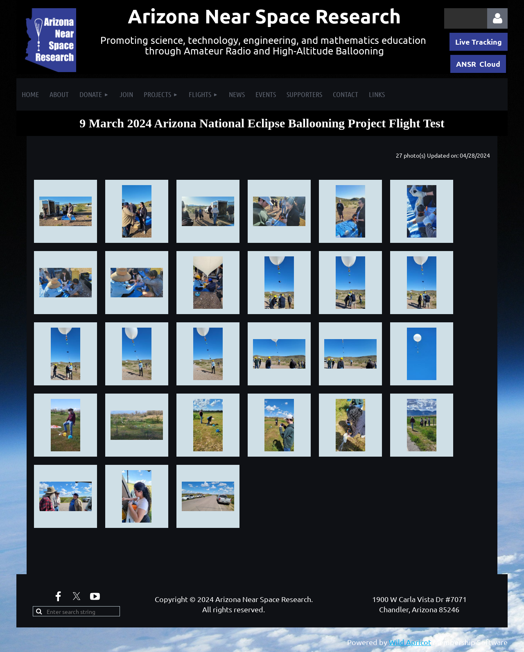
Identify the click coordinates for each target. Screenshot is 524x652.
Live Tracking (478, 41)
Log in (497, 18)
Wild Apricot (410, 642)
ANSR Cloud (478, 63)
